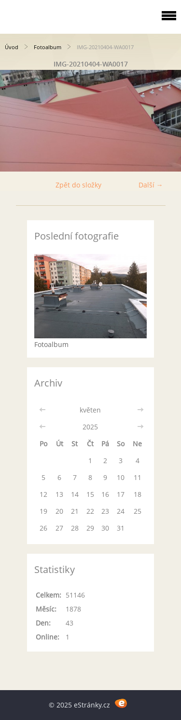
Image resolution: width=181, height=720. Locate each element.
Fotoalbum (47, 47)
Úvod (11, 47)
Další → (151, 184)
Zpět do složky (78, 184)
